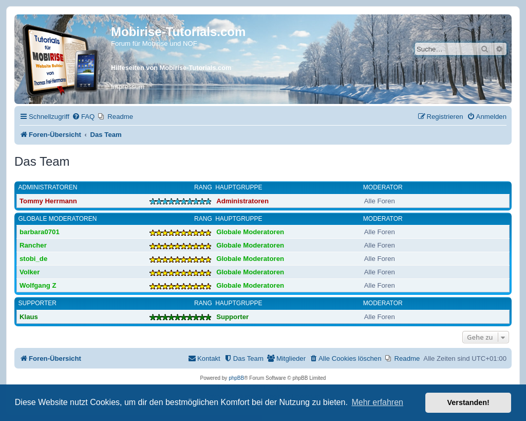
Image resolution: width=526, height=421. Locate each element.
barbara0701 (40, 232)
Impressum (127, 87)
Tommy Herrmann (48, 201)
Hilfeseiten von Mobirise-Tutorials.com (171, 68)
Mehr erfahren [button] (377, 402)
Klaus (29, 317)
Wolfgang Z (38, 285)
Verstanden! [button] (468, 402)
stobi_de (33, 258)
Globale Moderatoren (57, 218)
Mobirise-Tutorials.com (178, 32)
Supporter (37, 303)
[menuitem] (83, 116)
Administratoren (48, 187)
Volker (30, 272)
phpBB (236, 378)
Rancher (33, 245)
